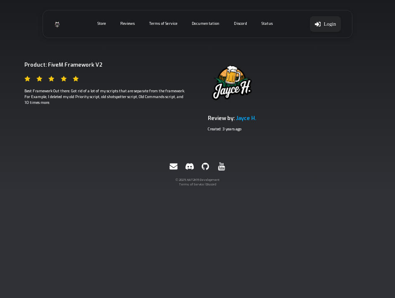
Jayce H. (246, 118)
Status (267, 23)
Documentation (205, 23)
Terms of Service (163, 23)
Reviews (127, 23)
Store (102, 23)
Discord (240, 23)
